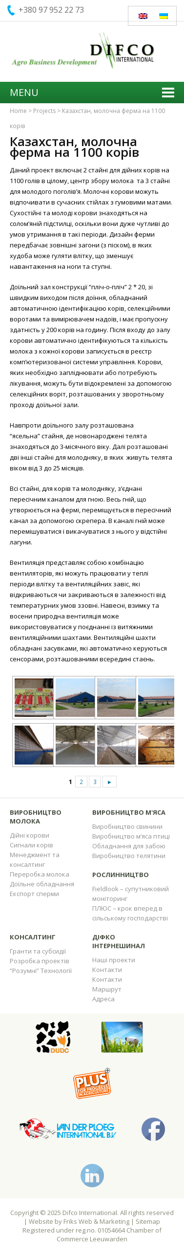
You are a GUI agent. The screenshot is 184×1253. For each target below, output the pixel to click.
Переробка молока (39, 874)
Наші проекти (113, 959)
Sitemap (148, 1221)
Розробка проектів (39, 960)
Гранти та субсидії (38, 951)
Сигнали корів (31, 845)
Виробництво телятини (128, 855)
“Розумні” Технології (41, 970)
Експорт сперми (34, 893)
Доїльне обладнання (42, 883)
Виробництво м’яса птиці (131, 836)
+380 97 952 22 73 (51, 9)
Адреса (103, 998)
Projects (44, 111)
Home (18, 111)
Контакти (107, 969)
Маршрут (107, 989)
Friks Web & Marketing (96, 1221)
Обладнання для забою (128, 846)
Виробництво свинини (127, 826)
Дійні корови (29, 835)
